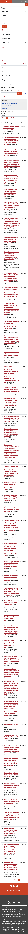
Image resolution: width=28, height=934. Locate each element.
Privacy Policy (17, 890)
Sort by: (3, 113)
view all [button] (24, 63)
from (4, 15)
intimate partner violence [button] (8, 54)
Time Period (5, 11)
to (3, 21)
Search (19, 93)
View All (24, 93)
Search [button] (8, 1)
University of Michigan (19, 931)
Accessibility (10, 890)
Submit (4, 26)
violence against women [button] (8, 57)
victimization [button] (5, 60)
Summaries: (7, 111)
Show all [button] (17, 90)
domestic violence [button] (6, 50)
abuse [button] (3, 47)
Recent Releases (6, 71)
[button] (4, 30)
